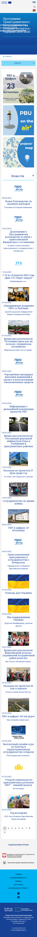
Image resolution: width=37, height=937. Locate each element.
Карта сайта (18, 885)
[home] (3, 56)
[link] (33, 175)
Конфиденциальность (18, 878)
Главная (18, 874)
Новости (9, 56)
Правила (18, 881)
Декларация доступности (18, 888)
